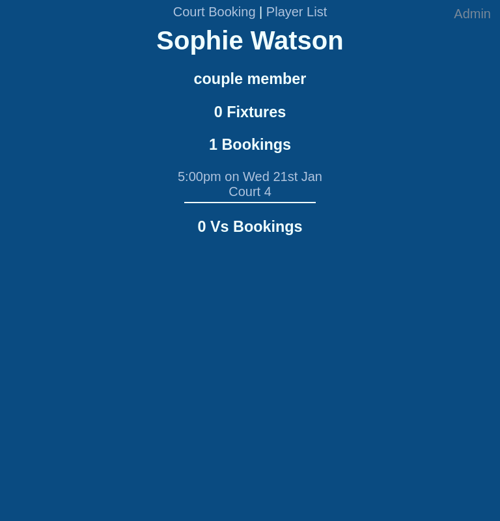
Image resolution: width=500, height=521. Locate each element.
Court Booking (214, 12)
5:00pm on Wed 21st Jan (250, 176)
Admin (472, 14)
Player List (296, 12)
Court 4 (250, 191)
